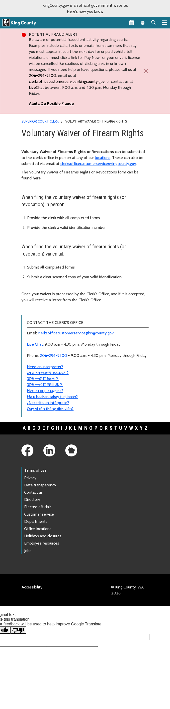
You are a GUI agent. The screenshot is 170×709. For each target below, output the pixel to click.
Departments (35, 521)
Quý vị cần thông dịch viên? (50, 408)
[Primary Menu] (164, 22)
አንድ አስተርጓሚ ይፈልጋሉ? (48, 372)
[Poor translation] (18, 630)
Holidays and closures (42, 536)
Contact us (33, 492)
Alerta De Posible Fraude (51, 103)
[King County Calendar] (131, 22)
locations (102, 157)
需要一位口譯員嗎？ (45, 384)
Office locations (37, 528)
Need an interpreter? (45, 366)
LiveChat (36, 87)
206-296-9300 (42, 75)
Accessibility (31, 587)
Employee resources (41, 543)
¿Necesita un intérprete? (48, 402)
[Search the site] (153, 22)
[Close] (145, 71)
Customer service (39, 514)
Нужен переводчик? (45, 390)
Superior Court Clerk (40, 121)
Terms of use (35, 470)
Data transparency (40, 485)
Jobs (27, 550)
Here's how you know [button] (85, 11)
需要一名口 (37, 378)
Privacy (30, 477)
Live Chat (35, 344)
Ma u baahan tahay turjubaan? (52, 396)
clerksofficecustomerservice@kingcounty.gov (67, 81)
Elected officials (38, 506)
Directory (32, 499)
